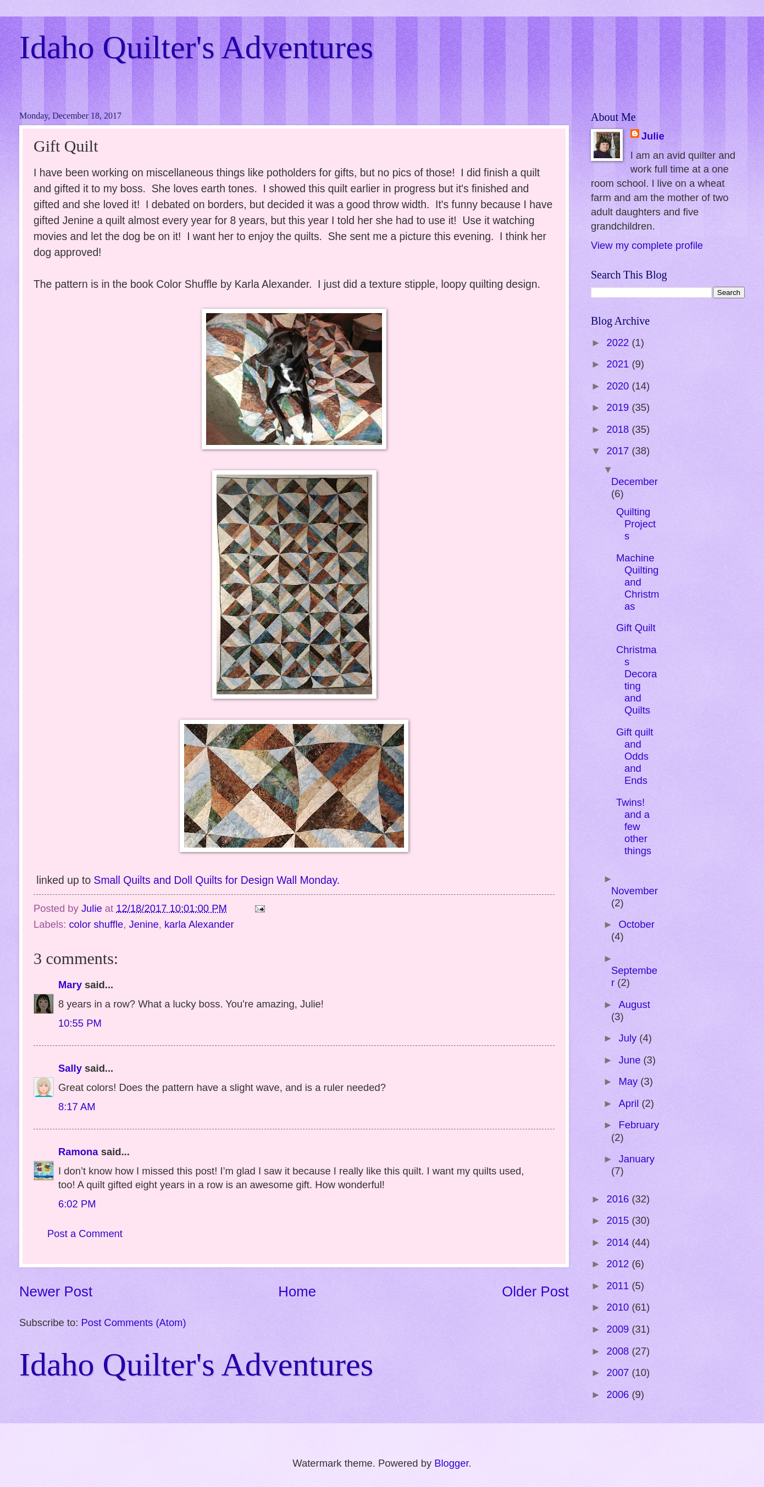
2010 (619, 1307)
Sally (70, 1068)
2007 (619, 1372)
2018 (619, 429)
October (637, 924)
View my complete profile (647, 245)
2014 (619, 1242)
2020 (619, 386)
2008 (619, 1351)
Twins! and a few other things (633, 826)
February (639, 1124)
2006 (619, 1394)
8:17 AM (76, 1106)
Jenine (143, 924)
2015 (619, 1220)
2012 (619, 1263)
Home (297, 1291)
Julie (653, 136)
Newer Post (55, 1291)
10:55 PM (80, 1023)
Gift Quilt (636, 627)
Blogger (451, 1463)
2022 (619, 342)
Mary (70, 984)
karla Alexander (199, 924)
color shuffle (96, 924)
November (634, 890)
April (630, 1103)
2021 (619, 364)
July (629, 1038)
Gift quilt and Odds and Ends (634, 756)
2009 (619, 1329)
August (634, 1004)
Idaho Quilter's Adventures (196, 47)
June (631, 1060)
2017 (619, 450)
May (630, 1081)
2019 (619, 407)
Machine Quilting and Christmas (637, 582)
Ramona (78, 1151)
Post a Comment (85, 1233)
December (634, 481)
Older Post (535, 1291)
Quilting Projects (636, 524)
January (637, 1159)
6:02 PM (77, 1204)
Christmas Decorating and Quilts (636, 680)
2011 (619, 1285)
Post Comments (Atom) (133, 1322)
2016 (619, 1199)
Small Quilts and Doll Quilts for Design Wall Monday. (217, 880)
